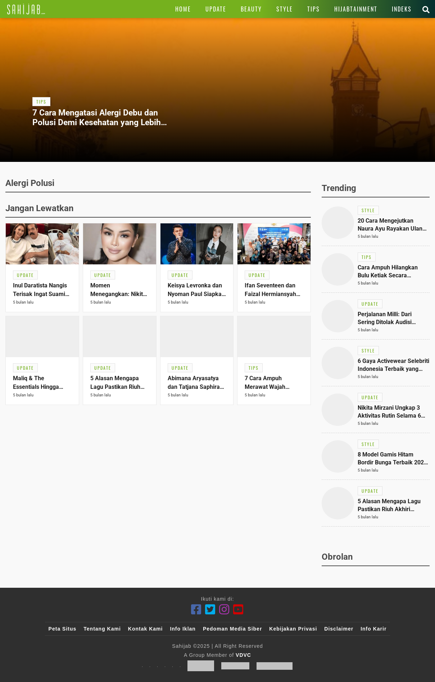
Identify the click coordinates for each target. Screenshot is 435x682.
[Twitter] (210, 609)
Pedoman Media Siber (232, 629)
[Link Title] (26, 9)
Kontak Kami (145, 629)
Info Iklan (182, 629)
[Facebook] (196, 609)
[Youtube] (238, 609)
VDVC (243, 655)
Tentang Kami (102, 629)
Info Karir (373, 629)
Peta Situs (63, 629)
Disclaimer (338, 629)
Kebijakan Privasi (293, 629)
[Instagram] (224, 609)
